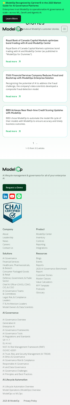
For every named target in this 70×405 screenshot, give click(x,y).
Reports (40, 265)
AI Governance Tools (13, 333)
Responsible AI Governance (16, 363)
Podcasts (40, 289)
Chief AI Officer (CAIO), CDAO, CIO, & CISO (17, 286)
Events (39, 261)
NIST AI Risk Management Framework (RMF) (24, 346)
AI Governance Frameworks (16, 330)
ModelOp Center (44, 234)
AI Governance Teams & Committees (13, 292)
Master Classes (43, 278)
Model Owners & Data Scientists (18, 307)
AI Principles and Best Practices (17, 374)
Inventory (40, 237)
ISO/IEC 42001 (9, 350)
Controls (40, 241)
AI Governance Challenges (15, 370)
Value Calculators (44, 282)
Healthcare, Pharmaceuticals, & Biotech (16, 266)
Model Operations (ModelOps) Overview (22, 390)
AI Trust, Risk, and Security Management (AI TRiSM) (26, 353)
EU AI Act (7, 343)
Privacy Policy (30, 400)
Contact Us (8, 247)
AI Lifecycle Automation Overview (18, 386)
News (5, 241)
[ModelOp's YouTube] (12, 196)
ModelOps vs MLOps (13, 393)
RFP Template (42, 285)
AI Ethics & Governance (14, 356)
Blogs (38, 258)
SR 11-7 (6, 339)
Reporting (40, 244)
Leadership (8, 237)
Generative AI (9, 323)
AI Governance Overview (14, 319)
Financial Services (11, 261)
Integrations (41, 247)
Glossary (40, 292)
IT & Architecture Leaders (15, 303)
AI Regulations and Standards (16, 336)
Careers (6, 244)
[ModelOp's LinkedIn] (5, 196)
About (5, 234)
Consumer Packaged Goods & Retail (16, 273)
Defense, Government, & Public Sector (17, 279)
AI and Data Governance (14, 367)
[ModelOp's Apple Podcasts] (19, 196)
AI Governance (10, 258)
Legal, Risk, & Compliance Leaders (14, 299)
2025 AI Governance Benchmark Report (51, 270)
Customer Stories (44, 275)
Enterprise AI (9, 326)
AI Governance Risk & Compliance (19, 360)
